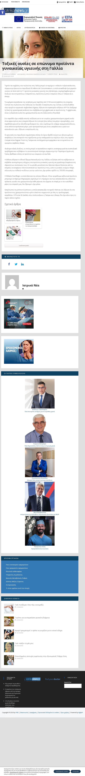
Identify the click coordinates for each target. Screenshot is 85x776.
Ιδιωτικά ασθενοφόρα (15, 583)
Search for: (68, 741)
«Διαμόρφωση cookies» (16, 770)
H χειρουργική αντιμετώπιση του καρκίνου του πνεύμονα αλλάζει (33, 283)
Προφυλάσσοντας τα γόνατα (15, 556)
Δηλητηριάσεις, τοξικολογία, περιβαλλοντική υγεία (32, 83)
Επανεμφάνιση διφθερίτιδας (10, 297)
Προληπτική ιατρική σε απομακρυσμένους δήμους (14, 278)
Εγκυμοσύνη (62, 2)
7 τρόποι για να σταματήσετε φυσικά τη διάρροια (20, 646)
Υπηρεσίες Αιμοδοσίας (15, 587)
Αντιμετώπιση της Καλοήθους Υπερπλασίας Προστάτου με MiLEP (15, 529)
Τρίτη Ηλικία (80, 2)
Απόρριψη (74, 770)
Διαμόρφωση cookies (58, 770)
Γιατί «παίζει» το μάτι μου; (19, 692)
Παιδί (71, 2)
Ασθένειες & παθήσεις (10, 83)
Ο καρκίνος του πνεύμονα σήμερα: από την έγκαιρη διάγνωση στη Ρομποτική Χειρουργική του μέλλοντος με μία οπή (12, 752)
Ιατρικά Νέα (7, 87)
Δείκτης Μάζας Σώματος (15, 596)
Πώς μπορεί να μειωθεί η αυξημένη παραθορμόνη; (12, 743)
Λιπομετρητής (12, 599)
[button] (2, 12)
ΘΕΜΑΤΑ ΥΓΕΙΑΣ (8, 84)
